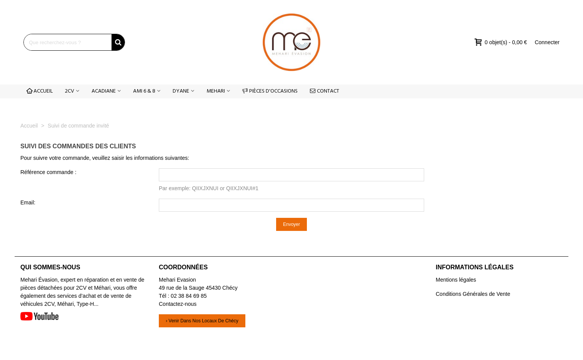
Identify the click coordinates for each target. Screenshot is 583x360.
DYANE (181, 91)
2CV (69, 91)
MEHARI (216, 91)
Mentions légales (456, 280)
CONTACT (324, 91)
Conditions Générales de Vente (473, 294)
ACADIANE (104, 91)
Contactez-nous (178, 304)
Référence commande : (48, 172)
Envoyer (291, 224)
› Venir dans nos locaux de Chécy (202, 321)
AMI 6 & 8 (144, 91)
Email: (27, 202)
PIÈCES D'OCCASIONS (270, 91)
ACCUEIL (40, 91)
